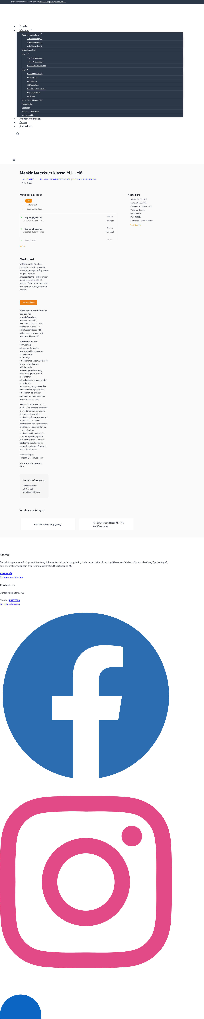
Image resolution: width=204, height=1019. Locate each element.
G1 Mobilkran (32, 77)
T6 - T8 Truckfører (35, 62)
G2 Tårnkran (32, 81)
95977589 (44, 2)
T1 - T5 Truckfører (35, 58)
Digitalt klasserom (84, 179)
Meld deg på (27, 183)
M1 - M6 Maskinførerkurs (32, 100)
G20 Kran (31, 96)
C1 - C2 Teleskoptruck (36, 65)
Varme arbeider (28, 115)
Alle (28, 200)
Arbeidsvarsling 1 (34, 39)
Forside (23, 26)
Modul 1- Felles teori (30, 111)
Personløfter (27, 104)
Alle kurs (27, 179)
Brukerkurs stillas (29, 50)
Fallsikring (26, 108)
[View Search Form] (17, 134)
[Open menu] (14, 160)
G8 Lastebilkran (33, 92)
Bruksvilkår (6, 573)
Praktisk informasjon (30, 118)
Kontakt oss (25, 126)
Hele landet (32, 205)
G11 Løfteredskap (34, 74)
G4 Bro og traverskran (36, 89)
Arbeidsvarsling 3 (34, 46)
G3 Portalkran (33, 85)
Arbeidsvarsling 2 (34, 42)
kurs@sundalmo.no (58, 2)
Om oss (23, 122)
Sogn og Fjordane (34, 209)
